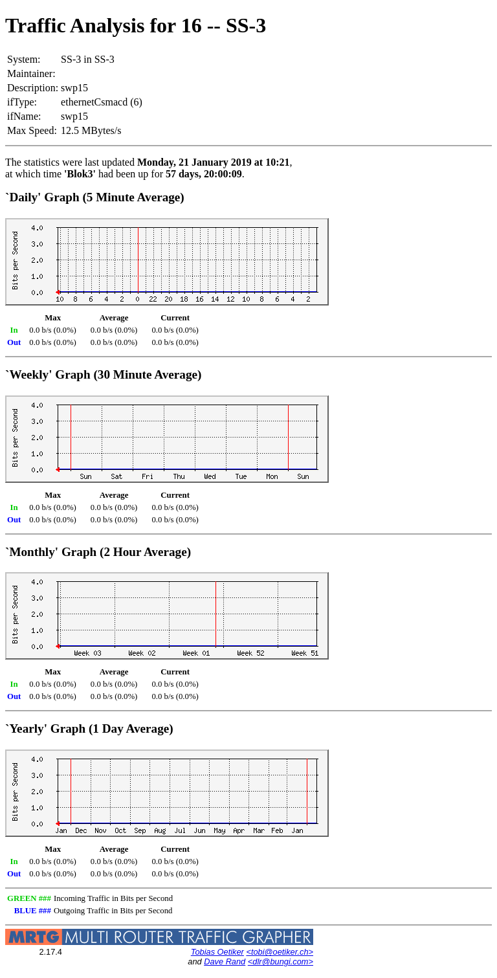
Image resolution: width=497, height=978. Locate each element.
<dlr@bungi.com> (280, 961)
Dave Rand (224, 961)
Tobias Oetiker (217, 952)
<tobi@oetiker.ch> (279, 952)
